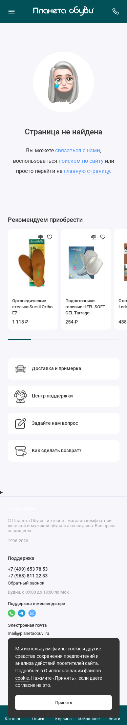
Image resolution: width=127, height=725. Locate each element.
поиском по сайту (81, 161)
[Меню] (11, 11)
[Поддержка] (115, 11)
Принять (63, 702)
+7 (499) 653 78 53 (28, 569)
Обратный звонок (26, 583)
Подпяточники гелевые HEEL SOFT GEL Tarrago (85, 306)
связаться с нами (77, 150)
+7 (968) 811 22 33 (28, 575)
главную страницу (87, 171)
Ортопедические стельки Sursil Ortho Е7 (32, 306)
